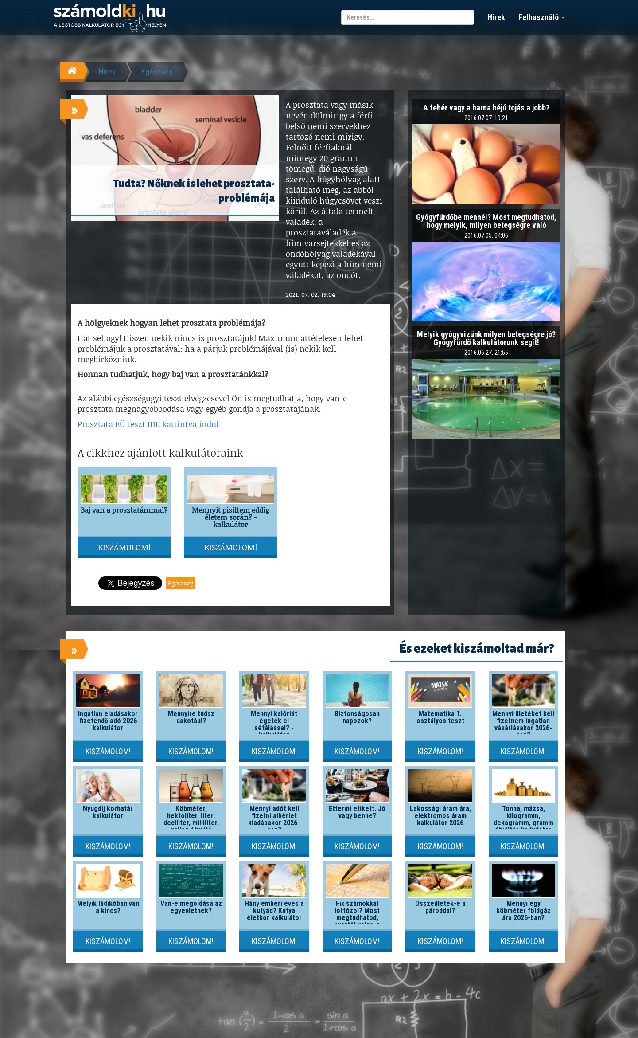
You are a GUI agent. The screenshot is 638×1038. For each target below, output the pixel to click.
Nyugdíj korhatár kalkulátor (108, 812)
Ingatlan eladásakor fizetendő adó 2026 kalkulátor (108, 720)
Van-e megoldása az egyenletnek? (191, 907)
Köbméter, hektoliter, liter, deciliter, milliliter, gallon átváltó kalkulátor (191, 822)
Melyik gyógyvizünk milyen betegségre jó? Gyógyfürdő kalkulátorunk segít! (486, 338)
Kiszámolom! (124, 547)
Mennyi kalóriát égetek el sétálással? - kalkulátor (274, 724)
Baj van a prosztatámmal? (124, 510)
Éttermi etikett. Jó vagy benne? (357, 812)
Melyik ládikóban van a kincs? (108, 907)
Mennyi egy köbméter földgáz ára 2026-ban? (523, 910)
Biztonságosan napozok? (357, 717)
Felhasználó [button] (541, 17)
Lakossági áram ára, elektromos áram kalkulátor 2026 (440, 815)
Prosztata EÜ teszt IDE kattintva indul (148, 424)
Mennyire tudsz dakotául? (191, 717)
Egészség (157, 71)
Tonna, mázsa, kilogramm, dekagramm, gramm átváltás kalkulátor (523, 819)
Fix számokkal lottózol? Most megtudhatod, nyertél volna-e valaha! (357, 917)
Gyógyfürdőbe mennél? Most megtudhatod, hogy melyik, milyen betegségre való (486, 221)
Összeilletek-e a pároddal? (440, 907)
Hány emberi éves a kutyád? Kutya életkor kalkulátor (274, 910)
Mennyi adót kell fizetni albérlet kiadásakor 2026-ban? (274, 819)
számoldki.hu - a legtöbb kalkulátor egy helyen (109, 18)
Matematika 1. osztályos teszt (440, 717)
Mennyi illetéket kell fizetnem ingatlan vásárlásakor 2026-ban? (523, 724)
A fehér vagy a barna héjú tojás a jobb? (486, 107)
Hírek (496, 17)
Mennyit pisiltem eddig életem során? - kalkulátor (230, 517)
